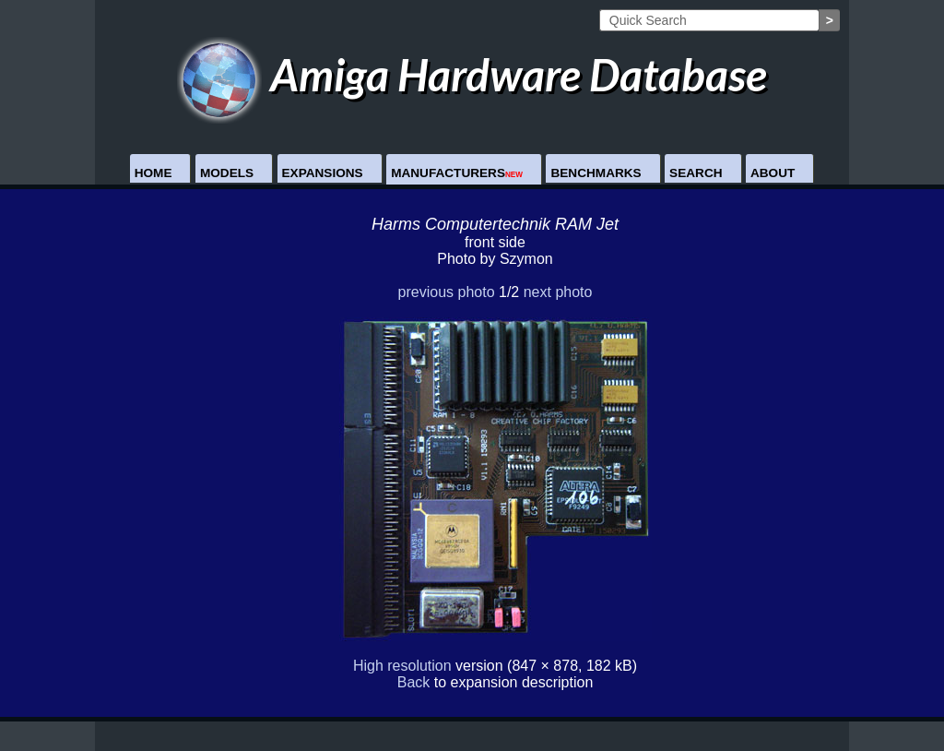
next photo (558, 292)
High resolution (402, 666)
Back (414, 682)
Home (153, 173)
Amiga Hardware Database (472, 74)
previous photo (446, 292)
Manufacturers (457, 173)
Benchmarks (595, 173)
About (772, 173)
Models (227, 173)
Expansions (322, 173)
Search (695, 173)
